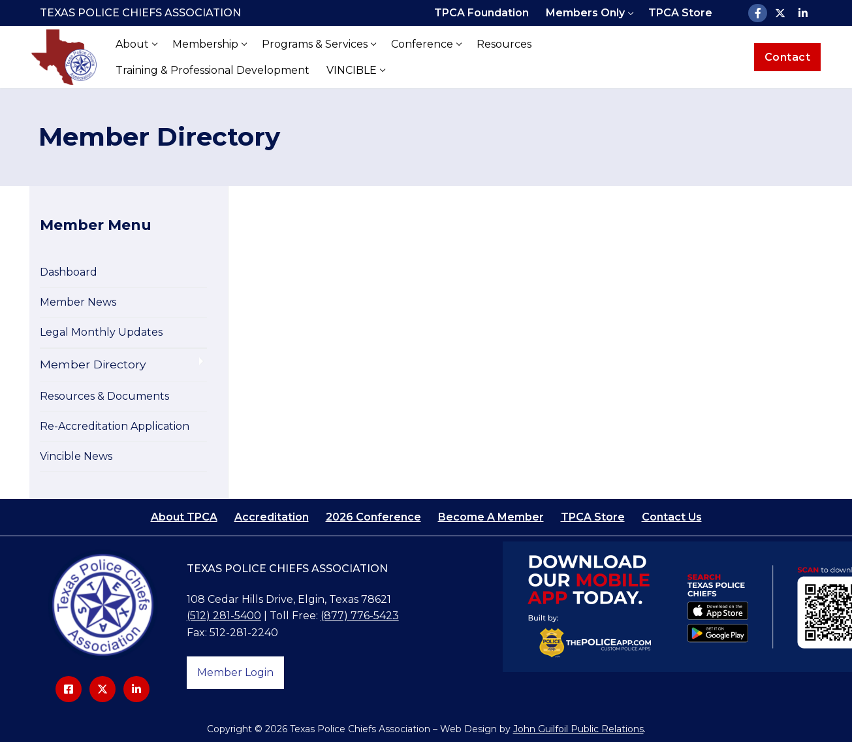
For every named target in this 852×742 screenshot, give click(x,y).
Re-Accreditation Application (114, 426)
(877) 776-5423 (360, 615)
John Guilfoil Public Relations (578, 729)
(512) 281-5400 (224, 615)
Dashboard (68, 272)
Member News (78, 302)
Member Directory (93, 364)
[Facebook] (757, 13)
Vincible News (76, 456)
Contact (788, 57)
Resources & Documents (104, 396)
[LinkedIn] (803, 13)
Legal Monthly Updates (101, 332)
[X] (780, 13)
